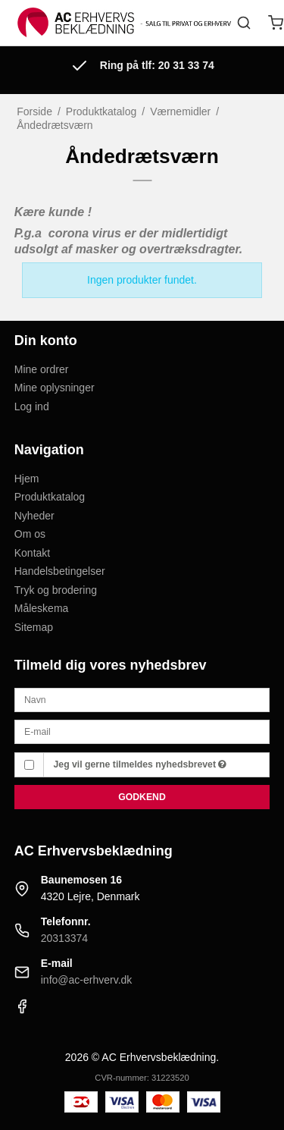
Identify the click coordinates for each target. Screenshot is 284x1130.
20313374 (64, 938)
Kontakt (32, 553)
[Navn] (142, 699)
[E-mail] (142, 731)
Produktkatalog (49, 497)
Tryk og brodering (55, 590)
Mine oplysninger (54, 387)
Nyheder (34, 516)
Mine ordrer (41, 369)
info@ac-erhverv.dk (87, 980)
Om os (29, 534)
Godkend (142, 797)
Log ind (31, 406)
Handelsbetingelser (59, 571)
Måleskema (41, 608)
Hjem (26, 478)
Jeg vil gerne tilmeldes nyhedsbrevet (140, 764)
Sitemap (33, 627)
